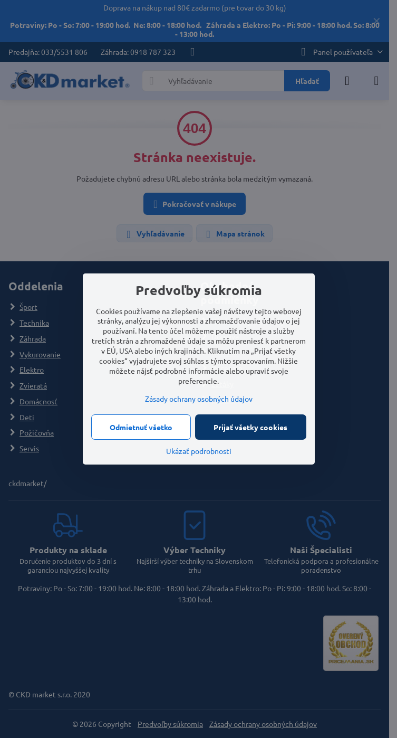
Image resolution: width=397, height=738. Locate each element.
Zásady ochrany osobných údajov (199, 398)
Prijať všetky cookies (250, 427)
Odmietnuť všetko (141, 427)
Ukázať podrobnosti (198, 451)
